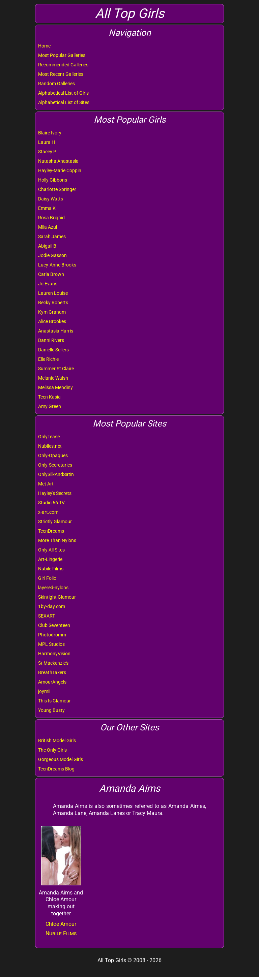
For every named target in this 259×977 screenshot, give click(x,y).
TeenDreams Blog (56, 768)
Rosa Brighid (51, 217)
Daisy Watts (50, 198)
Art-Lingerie (50, 559)
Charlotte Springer (57, 189)
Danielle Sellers (53, 349)
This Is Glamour (54, 700)
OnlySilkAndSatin (56, 474)
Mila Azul (47, 227)
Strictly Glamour (55, 521)
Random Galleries (56, 83)
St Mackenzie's (53, 663)
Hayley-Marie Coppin (59, 170)
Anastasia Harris (55, 331)
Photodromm (52, 634)
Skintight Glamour (57, 597)
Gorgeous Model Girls (60, 759)
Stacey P (47, 151)
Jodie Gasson (52, 255)
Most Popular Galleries (61, 55)
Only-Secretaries (55, 465)
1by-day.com (51, 606)
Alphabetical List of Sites (63, 102)
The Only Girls (52, 750)
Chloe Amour (61, 924)
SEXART (46, 616)
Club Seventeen (54, 625)
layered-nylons (53, 587)
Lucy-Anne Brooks (57, 264)
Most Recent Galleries (60, 74)
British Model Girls (57, 740)
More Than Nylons (57, 540)
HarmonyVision (54, 653)
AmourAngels (52, 682)
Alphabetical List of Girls (63, 93)
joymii (44, 691)
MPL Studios (51, 644)
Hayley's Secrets (54, 493)
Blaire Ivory (49, 132)
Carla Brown (51, 274)
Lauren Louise (53, 293)
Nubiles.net (50, 446)
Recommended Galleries (63, 64)
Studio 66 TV (51, 502)
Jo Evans (47, 283)
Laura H (46, 142)
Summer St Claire (56, 368)
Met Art (46, 483)
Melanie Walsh (53, 378)
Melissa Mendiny (55, 387)
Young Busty (51, 710)
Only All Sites (51, 550)
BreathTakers (52, 672)
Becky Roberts (53, 302)
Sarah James (52, 236)
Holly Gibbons (52, 180)
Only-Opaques (53, 455)
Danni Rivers (51, 340)
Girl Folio (47, 578)
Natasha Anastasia (58, 161)
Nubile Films (50, 568)
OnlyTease (49, 436)
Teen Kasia (49, 397)
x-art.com (48, 512)
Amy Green (49, 406)
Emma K (47, 208)
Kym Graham (52, 312)
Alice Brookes (52, 321)
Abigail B (47, 246)
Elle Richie (48, 359)
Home (44, 46)
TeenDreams (51, 531)
